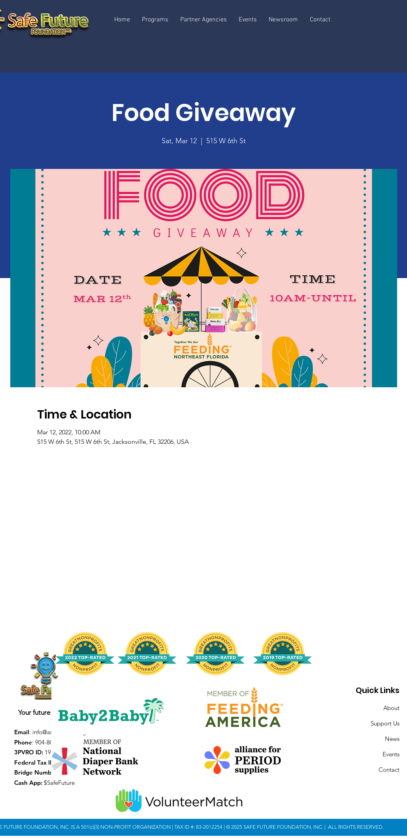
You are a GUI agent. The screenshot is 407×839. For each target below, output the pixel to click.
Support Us (385, 723)
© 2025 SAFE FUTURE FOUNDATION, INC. (275, 827)
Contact (389, 769)
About (391, 708)
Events (391, 754)
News (392, 738)
